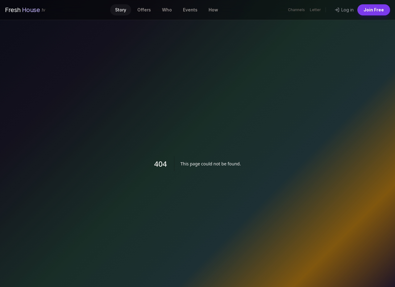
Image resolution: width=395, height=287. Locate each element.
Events (190, 9)
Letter (315, 9)
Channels (296, 9)
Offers (144, 9)
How (213, 9)
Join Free (374, 9)
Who (167, 9)
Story (120, 9)
